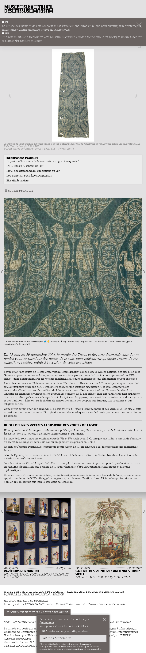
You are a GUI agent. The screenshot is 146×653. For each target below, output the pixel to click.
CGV (7, 622)
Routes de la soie (18, 190)
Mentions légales (27, 622)
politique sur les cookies (78, 644)
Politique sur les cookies (112, 622)
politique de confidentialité (87, 649)
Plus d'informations (17, 180)
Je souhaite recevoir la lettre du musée (37, 612)
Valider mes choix (56, 638)
